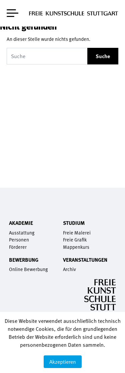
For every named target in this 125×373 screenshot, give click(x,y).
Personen (19, 239)
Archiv (69, 269)
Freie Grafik (75, 239)
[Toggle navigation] (12, 12)
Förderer (18, 246)
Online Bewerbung (28, 269)
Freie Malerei (77, 232)
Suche (103, 56)
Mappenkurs (76, 246)
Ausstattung (21, 232)
